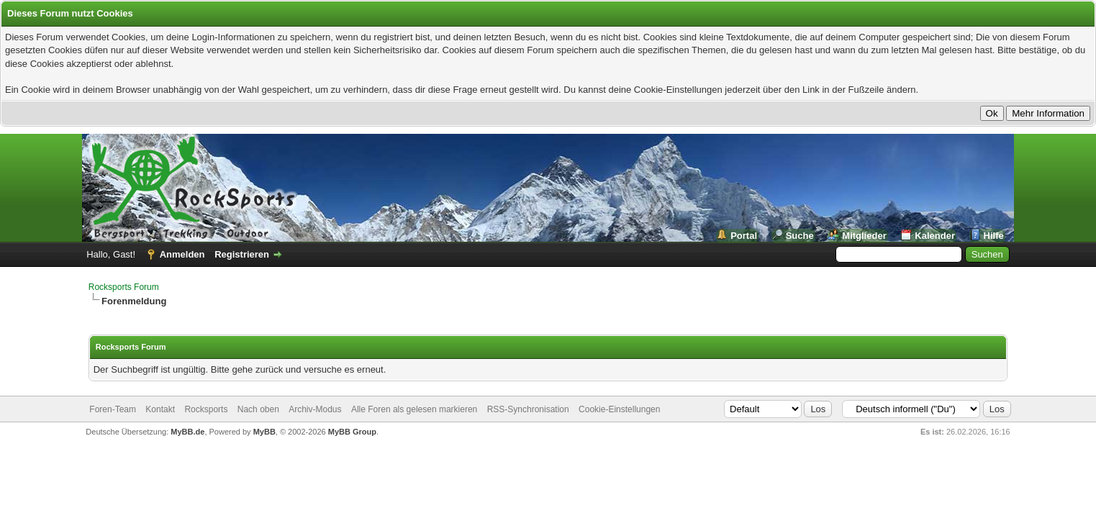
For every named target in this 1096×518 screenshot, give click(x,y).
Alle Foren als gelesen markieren (414, 409)
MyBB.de (187, 431)
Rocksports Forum (124, 287)
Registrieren (241, 254)
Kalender (935, 235)
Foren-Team (112, 409)
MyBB (264, 431)
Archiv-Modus (315, 409)
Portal (743, 235)
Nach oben (258, 409)
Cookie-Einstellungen (619, 409)
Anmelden (182, 254)
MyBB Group (352, 431)
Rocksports (205, 409)
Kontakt (160, 409)
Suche (800, 235)
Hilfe (994, 235)
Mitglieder (864, 235)
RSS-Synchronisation (528, 409)
